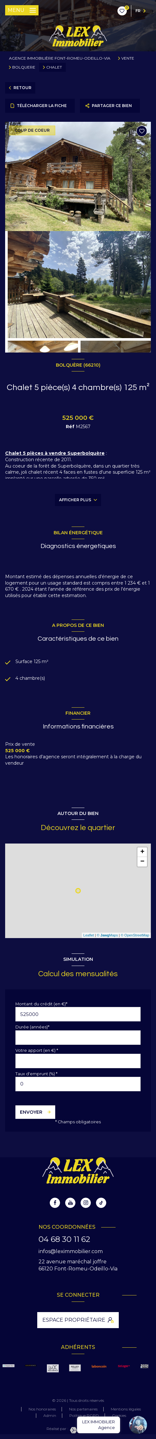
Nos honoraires (42, 1409)
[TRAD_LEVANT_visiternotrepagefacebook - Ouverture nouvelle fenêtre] (55, 1203)
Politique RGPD (84, 1415)
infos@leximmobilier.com (71, 1251)
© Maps (107, 935)
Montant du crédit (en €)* (41, 1004)
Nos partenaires (83, 1409)
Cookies (119, 1415)
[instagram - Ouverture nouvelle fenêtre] (86, 1203)
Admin (49, 1415)
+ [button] (142, 852)
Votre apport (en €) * (36, 1050)
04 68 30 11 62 (64, 1239)
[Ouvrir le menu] (22, 10)
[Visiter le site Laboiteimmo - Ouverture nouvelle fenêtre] (88, 1430)
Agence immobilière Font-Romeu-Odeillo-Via (59, 58)
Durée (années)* (32, 1027)
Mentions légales (126, 1409)
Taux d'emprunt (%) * (36, 1073)
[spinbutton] (78, 1084)
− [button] (142, 862)
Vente (127, 58)
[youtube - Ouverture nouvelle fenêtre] (70, 1203)
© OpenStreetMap (135, 935)
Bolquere (23, 67)
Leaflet (88, 935)
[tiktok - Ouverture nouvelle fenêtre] (101, 1203)
